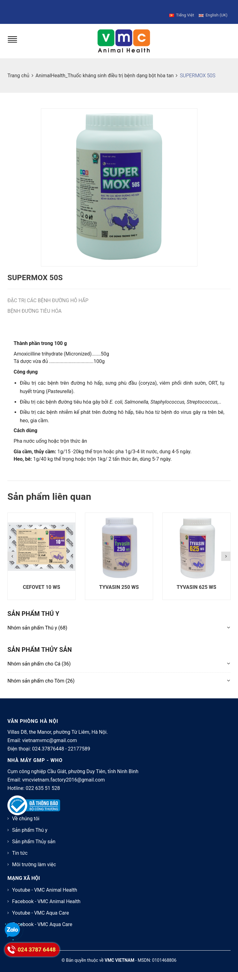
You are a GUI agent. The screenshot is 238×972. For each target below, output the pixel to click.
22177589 (79, 742)
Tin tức (20, 846)
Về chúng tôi (25, 812)
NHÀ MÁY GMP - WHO (35, 754)
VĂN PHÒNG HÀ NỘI (32, 715)
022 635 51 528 (43, 782)
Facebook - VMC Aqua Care (42, 918)
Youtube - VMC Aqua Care (40, 906)
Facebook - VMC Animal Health (46, 895)
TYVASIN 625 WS (196, 581)
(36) (39, 657)
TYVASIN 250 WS (119, 581)
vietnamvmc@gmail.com (49, 734)
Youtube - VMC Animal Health (44, 883)
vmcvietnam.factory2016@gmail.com (63, 773)
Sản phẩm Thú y (29, 823)
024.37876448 (48, 742)
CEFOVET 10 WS (41, 581)
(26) (41, 674)
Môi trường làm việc (34, 858)
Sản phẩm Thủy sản (33, 835)
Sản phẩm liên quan (49, 490)
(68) (37, 621)
